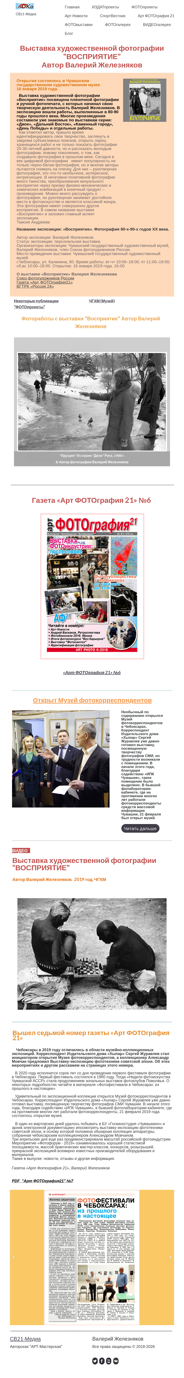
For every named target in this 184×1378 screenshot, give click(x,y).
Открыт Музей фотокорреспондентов (92, 700)
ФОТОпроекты (144, 7)
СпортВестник (112, 15)
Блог (69, 33)
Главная (72, 7)
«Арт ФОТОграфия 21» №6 (92, 672)
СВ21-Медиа (26, 14)
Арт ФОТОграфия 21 (156, 15)
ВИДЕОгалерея (157, 24)
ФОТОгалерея (117, 24)
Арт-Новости (76, 15)
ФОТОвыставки (79, 24)
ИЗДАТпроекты (105, 7)
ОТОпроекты (31, 306)
